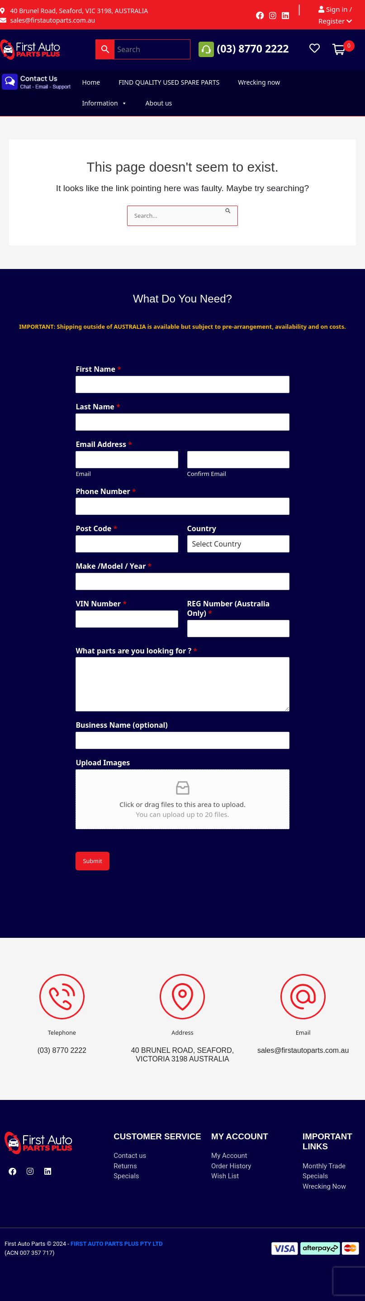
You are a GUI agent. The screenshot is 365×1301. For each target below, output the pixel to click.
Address (182, 1032)
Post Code (96, 528)
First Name (98, 369)
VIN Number (101, 604)
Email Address (104, 444)
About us (159, 103)
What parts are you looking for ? (136, 651)
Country (201, 528)
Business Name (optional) (121, 725)
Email (83, 474)
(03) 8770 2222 (253, 48)
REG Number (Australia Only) (228, 608)
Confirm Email (206, 474)
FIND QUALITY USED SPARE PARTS (169, 82)
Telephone (62, 1032)
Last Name (98, 407)
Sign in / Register (335, 15)
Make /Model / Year (114, 566)
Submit (92, 861)
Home (91, 82)
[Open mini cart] (339, 49)
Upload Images (103, 763)
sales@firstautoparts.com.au (303, 1050)
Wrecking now (259, 82)
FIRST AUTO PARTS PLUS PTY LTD (117, 1243)
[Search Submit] (228, 210)
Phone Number (106, 491)
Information (104, 103)
